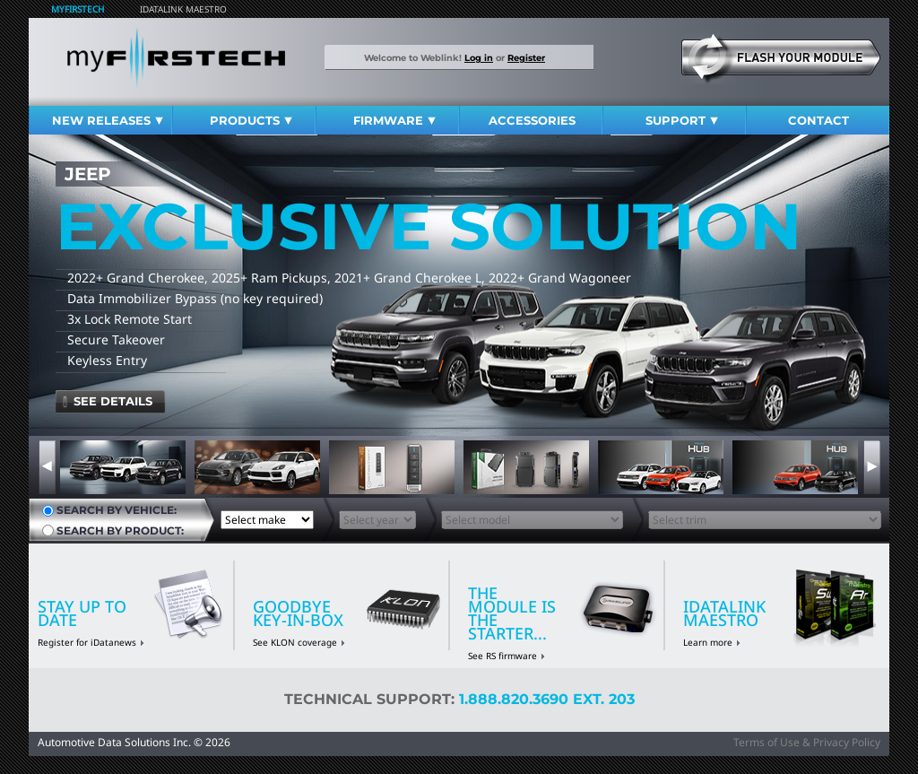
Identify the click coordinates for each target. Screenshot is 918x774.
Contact (818, 120)
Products (251, 120)
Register (526, 57)
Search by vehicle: (116, 510)
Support (681, 120)
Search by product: (120, 530)
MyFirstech (77, 9)
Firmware (394, 120)
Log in (478, 57)
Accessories (532, 120)
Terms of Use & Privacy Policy (806, 742)
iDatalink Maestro (183, 9)
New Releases (107, 120)
